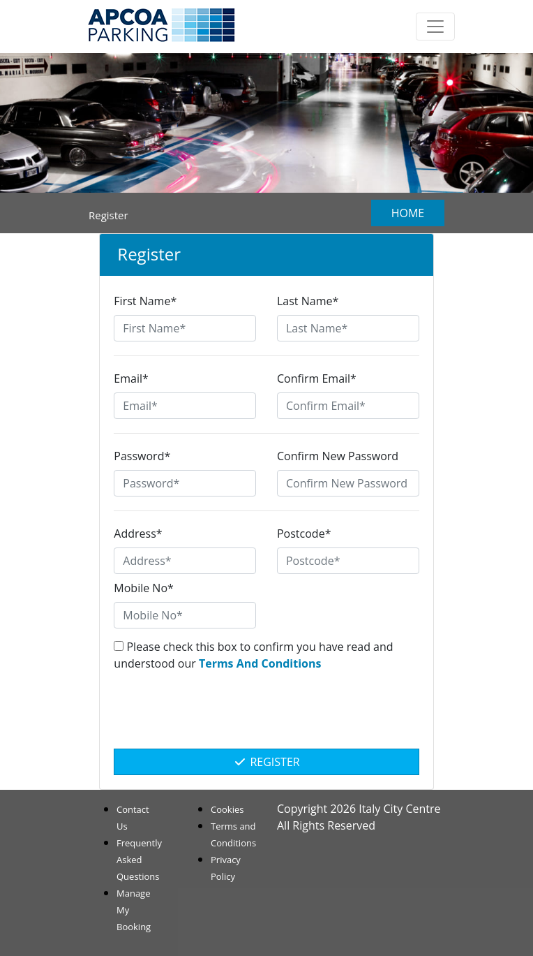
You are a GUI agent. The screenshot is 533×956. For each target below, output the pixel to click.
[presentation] (266, 717)
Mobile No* (144, 588)
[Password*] (185, 483)
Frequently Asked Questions (139, 860)
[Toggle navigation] (435, 27)
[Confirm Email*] (348, 405)
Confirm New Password (337, 456)
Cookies (227, 809)
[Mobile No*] (185, 615)
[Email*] (185, 405)
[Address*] (185, 560)
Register (266, 762)
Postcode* (304, 533)
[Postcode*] (348, 560)
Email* (131, 378)
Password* (142, 456)
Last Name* (307, 301)
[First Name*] (185, 328)
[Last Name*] (348, 328)
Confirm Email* (316, 378)
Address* (138, 533)
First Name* (145, 301)
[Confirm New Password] (348, 483)
